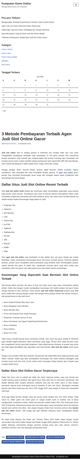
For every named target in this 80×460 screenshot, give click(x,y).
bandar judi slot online (35, 438)
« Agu (4, 111)
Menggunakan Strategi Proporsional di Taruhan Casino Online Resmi (28, 22)
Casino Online (7, 49)
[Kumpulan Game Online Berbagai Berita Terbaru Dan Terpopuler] (16, 5)
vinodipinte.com (62, 458)
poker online (6, 53)
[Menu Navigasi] (75, 5)
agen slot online (66, 173)
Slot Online (6, 65)
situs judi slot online (35, 443)
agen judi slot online (15, 438)
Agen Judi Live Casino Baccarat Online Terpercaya (21, 26)
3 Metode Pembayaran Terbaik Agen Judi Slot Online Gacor (24, 37)
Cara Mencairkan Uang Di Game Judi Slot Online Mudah (23, 34)
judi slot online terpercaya (13, 443)
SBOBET (5, 61)
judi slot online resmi (56, 438)
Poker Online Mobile (9, 57)
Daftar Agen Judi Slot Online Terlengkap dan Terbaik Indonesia (25, 30)
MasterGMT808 (10, 144)
